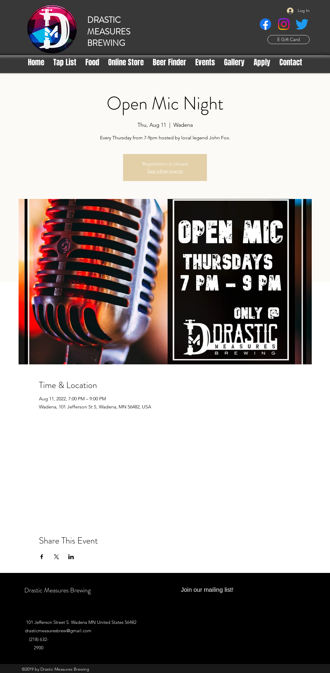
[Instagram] (283, 24)
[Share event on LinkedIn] (71, 556)
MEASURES (108, 32)
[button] (169, 62)
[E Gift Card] (288, 39)
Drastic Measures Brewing (57, 590)
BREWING (106, 43)
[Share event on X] (56, 556)
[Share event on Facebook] (42, 556)
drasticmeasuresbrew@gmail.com (58, 630)
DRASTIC (104, 20)
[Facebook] (265, 24)
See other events (165, 171)
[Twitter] (302, 24)
